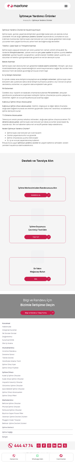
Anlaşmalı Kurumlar (9, 330)
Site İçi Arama (7, 343)
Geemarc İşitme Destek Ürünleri (14, 417)
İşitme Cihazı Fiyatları (10, 368)
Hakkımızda (6, 326)
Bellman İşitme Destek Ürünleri (14, 423)
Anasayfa (27, 20)
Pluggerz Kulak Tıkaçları (11, 420)
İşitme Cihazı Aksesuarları (12, 392)
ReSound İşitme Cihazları (12, 410)
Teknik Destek (8, 358)
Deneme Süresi (8, 354)
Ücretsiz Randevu (9, 351)
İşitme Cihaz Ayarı (9, 364)
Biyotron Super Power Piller (12, 413)
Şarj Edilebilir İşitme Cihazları (13, 389)
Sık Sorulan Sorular (9, 333)
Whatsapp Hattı (37, 459)
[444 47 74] (10, 445)
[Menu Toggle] (66, 6)
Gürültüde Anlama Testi (11, 361)
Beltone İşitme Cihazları (11, 403)
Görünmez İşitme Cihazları (12, 385)
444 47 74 (23, 445)
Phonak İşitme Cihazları (11, 407)
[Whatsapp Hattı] (37, 455)
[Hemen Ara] (14, 455)
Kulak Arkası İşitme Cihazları (13, 379)
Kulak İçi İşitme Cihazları (11, 375)
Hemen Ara (14, 459)
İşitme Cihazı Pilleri (9, 395)
